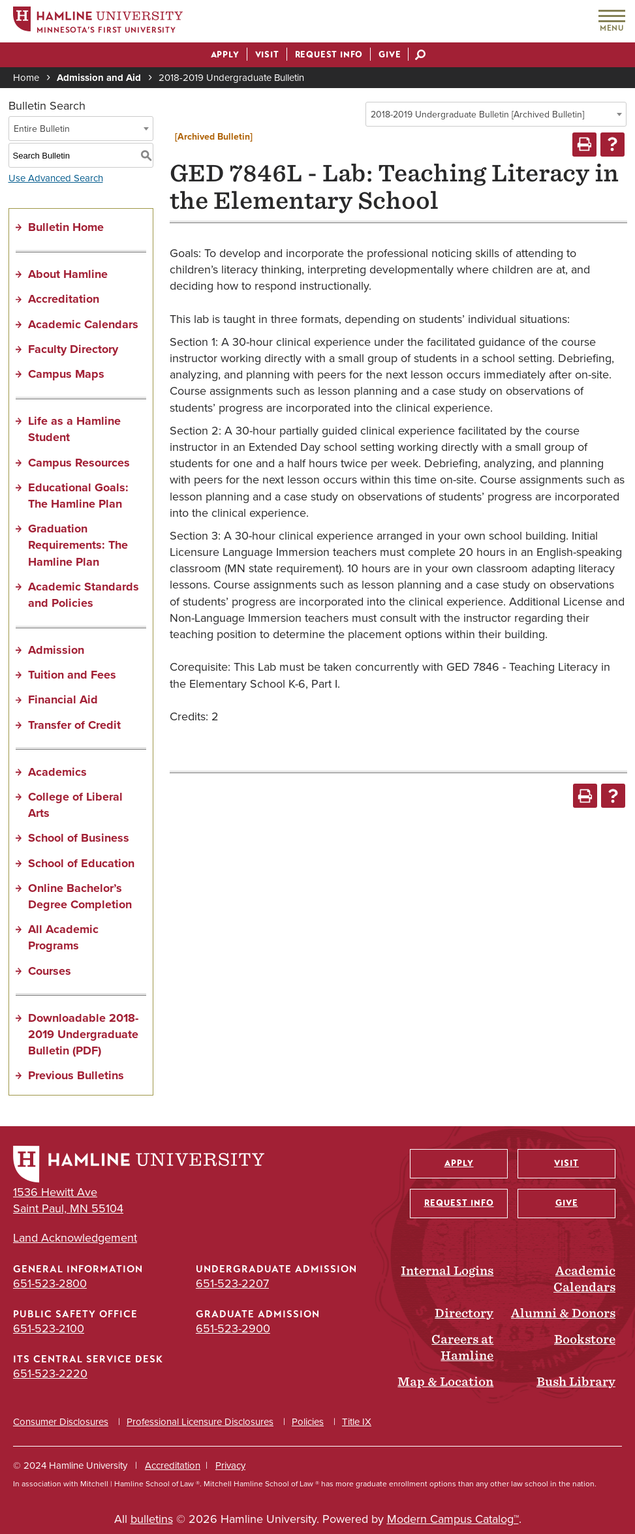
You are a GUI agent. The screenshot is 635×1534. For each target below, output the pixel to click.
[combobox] (496, 114)
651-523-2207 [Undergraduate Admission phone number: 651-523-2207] (232, 1283)
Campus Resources (79, 462)
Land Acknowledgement (75, 1238)
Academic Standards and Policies (83, 594)
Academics (57, 771)
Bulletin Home (66, 227)
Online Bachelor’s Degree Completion (80, 896)
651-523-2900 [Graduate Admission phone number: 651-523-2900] (233, 1328)
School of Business (78, 837)
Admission (56, 649)
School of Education (81, 863)
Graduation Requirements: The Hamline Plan (78, 545)
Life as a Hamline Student (74, 429)
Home (26, 77)
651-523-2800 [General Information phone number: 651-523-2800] (50, 1283)
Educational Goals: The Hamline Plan (78, 495)
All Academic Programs (63, 937)
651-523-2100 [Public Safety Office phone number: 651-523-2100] (48, 1328)
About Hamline (68, 274)
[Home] (98, 22)
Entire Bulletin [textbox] (42, 129)
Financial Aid (63, 699)
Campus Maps (66, 373)
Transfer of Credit (74, 724)
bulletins (152, 1519)
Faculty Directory (73, 349)
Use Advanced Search (55, 178)
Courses (49, 970)
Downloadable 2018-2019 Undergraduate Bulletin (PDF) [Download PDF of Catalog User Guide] (83, 1034)
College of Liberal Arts (75, 804)
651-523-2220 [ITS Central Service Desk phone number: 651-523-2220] (50, 1373)
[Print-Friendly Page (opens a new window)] (584, 144)
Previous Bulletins (76, 1075)
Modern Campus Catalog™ (453, 1519)
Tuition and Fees (72, 674)
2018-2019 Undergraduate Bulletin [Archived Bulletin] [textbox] (477, 114)
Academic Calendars (83, 324)
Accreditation (63, 298)
